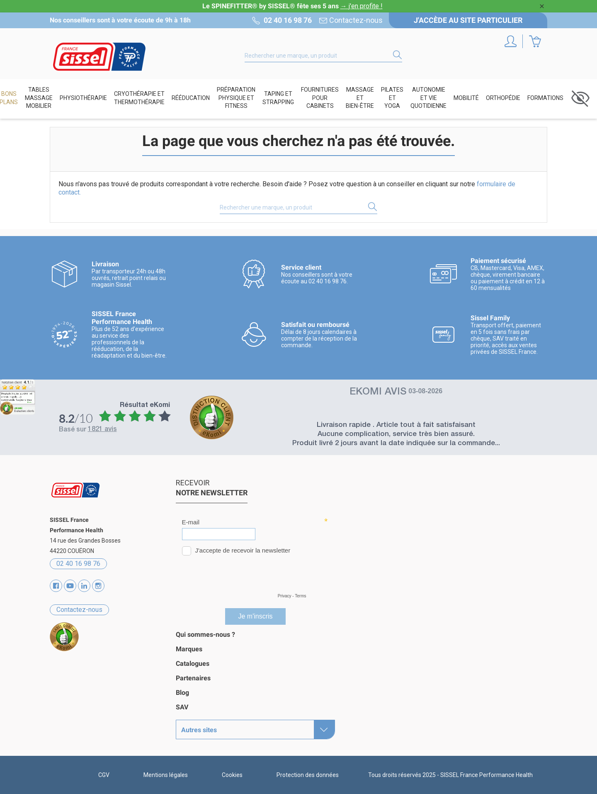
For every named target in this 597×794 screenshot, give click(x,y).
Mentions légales (165, 775)
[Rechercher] (323, 55)
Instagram (98, 586)
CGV (103, 775)
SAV (182, 707)
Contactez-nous (356, 20)
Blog (182, 693)
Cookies (232, 775)
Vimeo (84, 586)
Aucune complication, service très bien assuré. (396, 434)
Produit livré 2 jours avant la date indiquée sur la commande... (396, 443)
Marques (189, 649)
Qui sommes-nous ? (205, 634)
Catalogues (192, 663)
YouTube (70, 586)
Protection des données (308, 775)
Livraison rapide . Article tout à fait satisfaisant (396, 425)
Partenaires (193, 678)
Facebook (56, 586)
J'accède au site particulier (468, 20)
